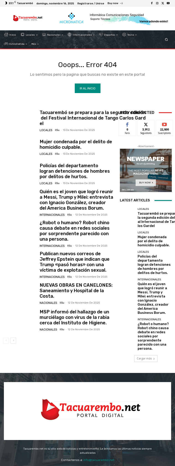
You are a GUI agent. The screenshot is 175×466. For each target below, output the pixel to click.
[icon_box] (115, 3)
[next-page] (13, 331)
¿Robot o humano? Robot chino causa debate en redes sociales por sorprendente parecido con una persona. (75, 227)
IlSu (55, 128)
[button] (166, 39)
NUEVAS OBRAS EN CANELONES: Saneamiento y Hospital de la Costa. (73, 281)
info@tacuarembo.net (98, 432)
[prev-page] (6, 331)
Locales (45, 128)
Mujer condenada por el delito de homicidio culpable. (70, 146)
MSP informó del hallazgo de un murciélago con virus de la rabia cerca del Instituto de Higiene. (75, 308)
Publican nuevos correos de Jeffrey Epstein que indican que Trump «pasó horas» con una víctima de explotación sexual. (76, 254)
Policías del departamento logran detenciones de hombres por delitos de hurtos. (76, 173)
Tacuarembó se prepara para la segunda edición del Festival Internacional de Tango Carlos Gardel (93, 119)
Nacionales (47, 290)
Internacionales (51, 213)
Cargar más (146, 318)
